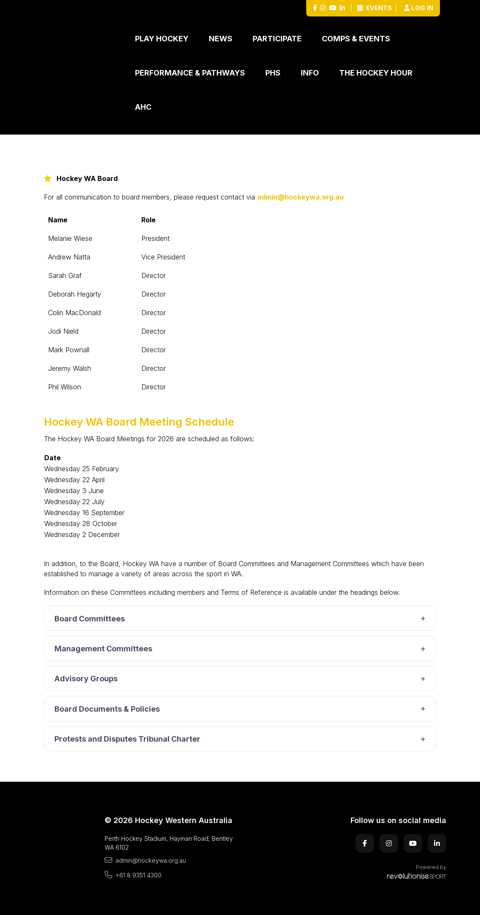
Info (310, 72)
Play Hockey (162, 38)
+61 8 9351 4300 (133, 875)
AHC (143, 107)
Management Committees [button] (242, 649)
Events (374, 8)
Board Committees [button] (242, 618)
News (220, 38)
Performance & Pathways (190, 72)
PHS (272, 72)
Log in (418, 8)
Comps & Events (356, 38)
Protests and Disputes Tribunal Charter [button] (242, 739)
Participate (277, 38)
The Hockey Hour (376, 72)
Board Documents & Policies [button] (242, 709)
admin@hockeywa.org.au (300, 197)
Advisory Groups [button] (242, 679)
